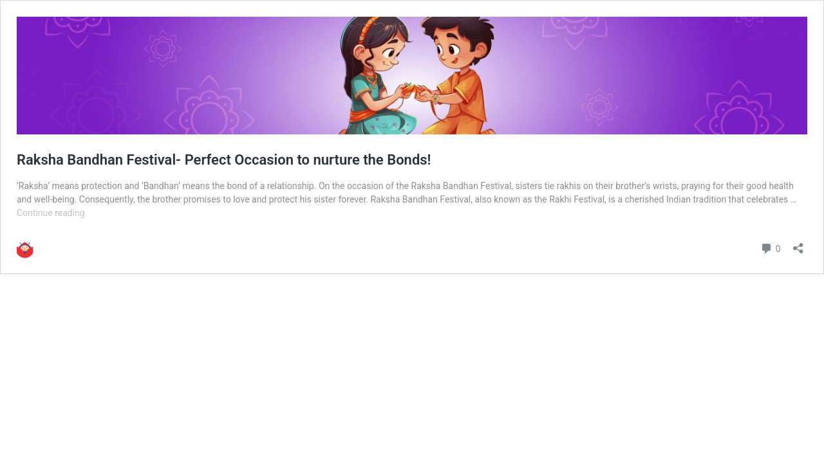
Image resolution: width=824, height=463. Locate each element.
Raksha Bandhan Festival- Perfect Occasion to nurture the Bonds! (224, 160)
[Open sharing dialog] (798, 244)
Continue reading (51, 213)
